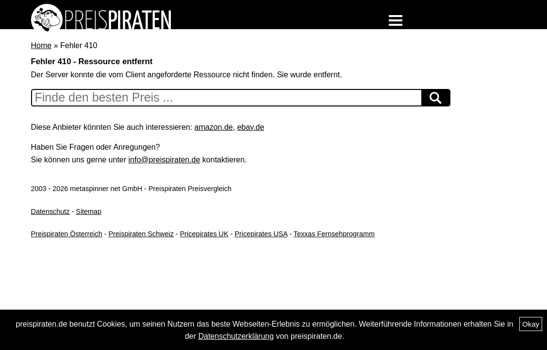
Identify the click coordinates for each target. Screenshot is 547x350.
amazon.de (214, 127)
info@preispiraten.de (164, 160)
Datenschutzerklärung (236, 336)
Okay (530, 324)
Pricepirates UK (204, 234)
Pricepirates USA (260, 234)
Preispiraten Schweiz (140, 234)
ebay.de (251, 127)
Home (41, 45)
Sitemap (88, 211)
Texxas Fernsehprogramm (334, 234)
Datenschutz (50, 211)
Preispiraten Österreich (66, 234)
